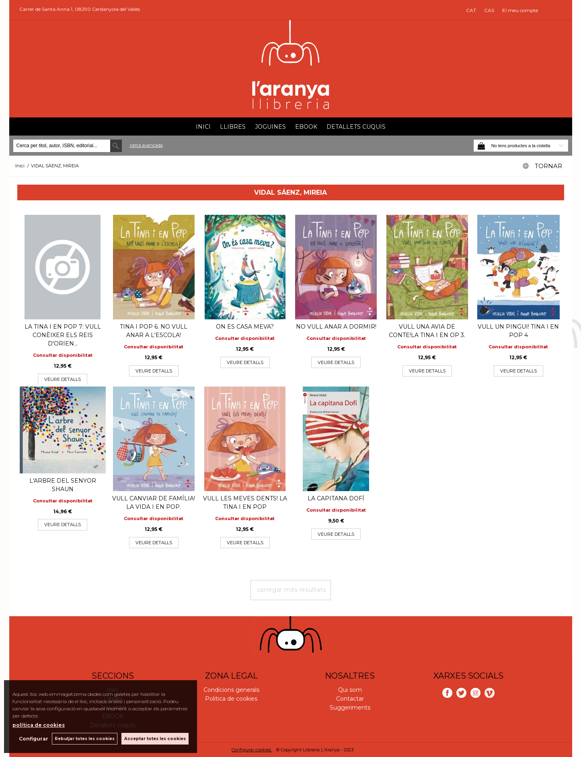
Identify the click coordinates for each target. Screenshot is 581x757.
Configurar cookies (252, 750)
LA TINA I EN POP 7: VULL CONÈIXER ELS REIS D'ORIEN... (63, 335)
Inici (203, 126)
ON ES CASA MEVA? (245, 326)
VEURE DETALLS (62, 379)
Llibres (233, 126)
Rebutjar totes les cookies (85, 738)
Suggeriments (350, 707)
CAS (489, 10)
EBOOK (306, 126)
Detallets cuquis (356, 126)
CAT (471, 10)
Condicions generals (231, 689)
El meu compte (520, 10)
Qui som (350, 689)
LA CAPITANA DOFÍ (336, 498)
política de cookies (38, 725)
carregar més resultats (291, 589)
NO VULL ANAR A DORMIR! (336, 326)
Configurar (33, 739)
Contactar (350, 698)
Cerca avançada (146, 145)
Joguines (270, 126)
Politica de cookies (231, 698)
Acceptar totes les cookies (155, 738)
